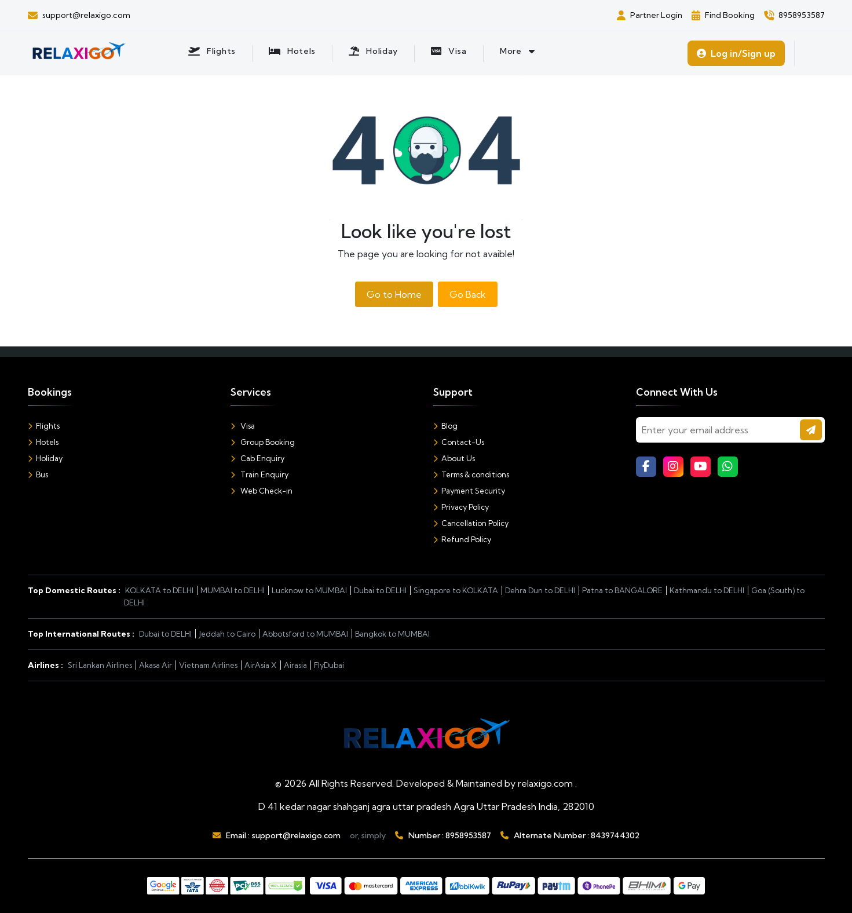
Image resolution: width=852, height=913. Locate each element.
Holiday (45, 458)
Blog (445, 425)
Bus (38, 474)
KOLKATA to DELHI (159, 590)
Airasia (295, 665)
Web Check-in (261, 490)
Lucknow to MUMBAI (309, 590)
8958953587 (468, 835)
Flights (44, 425)
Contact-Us (458, 442)
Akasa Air (155, 665)
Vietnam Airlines (208, 665)
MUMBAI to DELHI (232, 590)
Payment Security (469, 490)
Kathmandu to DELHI (707, 590)
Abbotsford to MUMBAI (305, 633)
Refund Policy (462, 539)
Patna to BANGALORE (622, 590)
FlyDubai (329, 665)
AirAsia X (260, 665)
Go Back (467, 294)
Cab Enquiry (257, 458)
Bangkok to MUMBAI (392, 633)
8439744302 (615, 835)
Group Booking (263, 442)
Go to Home (394, 294)
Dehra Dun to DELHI (540, 590)
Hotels (43, 442)
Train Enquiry (259, 474)
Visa (243, 425)
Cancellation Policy (471, 523)
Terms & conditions (471, 474)
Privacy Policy (461, 507)
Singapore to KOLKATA (456, 590)
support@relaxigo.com (296, 835)
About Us (454, 458)
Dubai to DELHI (380, 590)
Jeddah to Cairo (227, 633)
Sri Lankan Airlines (100, 665)
